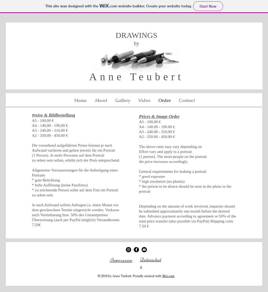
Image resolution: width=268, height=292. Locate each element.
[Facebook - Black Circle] (136, 249)
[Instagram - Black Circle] (128, 249)
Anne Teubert (136, 77)
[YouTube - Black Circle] (144, 249)
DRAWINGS (136, 35)
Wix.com (168, 276)
